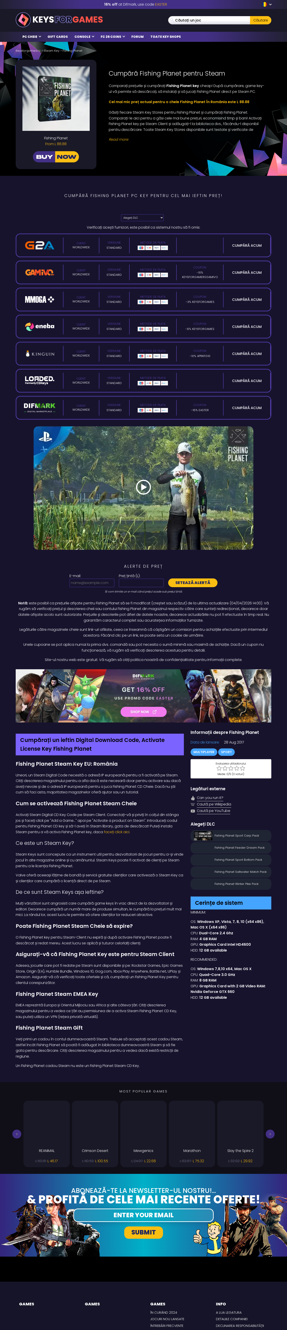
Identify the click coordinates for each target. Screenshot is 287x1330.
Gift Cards (58, 36)
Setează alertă (192, 582)
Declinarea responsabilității (240, 1325)
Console (84, 36)
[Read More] (187, 139)
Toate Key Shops (165, 36)
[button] (16, 1134)
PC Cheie (31, 36)
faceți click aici (116, 832)
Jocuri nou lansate (167, 1319)
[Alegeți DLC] (142, 217)
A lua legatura (229, 1312)
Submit (143, 1232)
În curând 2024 (163, 1312)
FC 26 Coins (113, 36)
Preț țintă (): (129, 575)
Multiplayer (204, 752)
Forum (137, 36)
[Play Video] (143, 488)
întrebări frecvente (166, 1325)
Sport (226, 752)
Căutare (260, 20)
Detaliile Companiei (232, 1319)
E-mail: (75, 575)
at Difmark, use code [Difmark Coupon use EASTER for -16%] (135, 4)
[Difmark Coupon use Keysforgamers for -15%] (143, 695)
